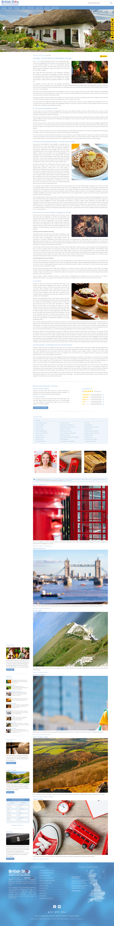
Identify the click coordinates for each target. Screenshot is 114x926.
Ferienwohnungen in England (78, 479)
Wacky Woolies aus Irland (91, 431)
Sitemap (54, 919)
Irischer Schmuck (64, 423)
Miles (8, 817)
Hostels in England (92, 479)
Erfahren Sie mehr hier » (18, 825)
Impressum (80, 919)
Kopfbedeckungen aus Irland (67, 427)
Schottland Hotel (43, 888)
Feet (8, 809)
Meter (20, 813)
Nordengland (95, 884)
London (100, 897)
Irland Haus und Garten (91, 439)
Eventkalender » (11, 763)
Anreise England (37, 611)
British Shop (42, 55)
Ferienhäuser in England (64, 479)
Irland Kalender (64, 439)
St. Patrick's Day (89, 435)
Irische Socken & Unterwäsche (68, 433)
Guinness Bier (39, 427)
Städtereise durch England (46, 898)
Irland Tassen (88, 429)
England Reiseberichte (39, 548)
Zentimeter (21, 809)
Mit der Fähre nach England (46, 878)
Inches (8, 804)
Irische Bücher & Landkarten (67, 441)
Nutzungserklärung (64, 919)
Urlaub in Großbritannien (40, 484)
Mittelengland (97, 890)
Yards (8, 813)
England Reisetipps (38, 799)
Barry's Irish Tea (40, 435)
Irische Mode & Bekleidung (67, 425)
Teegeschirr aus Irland (90, 441)
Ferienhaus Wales (43, 885)
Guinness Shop (39, 429)
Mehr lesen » (10, 669)
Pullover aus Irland (65, 435)
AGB (58, 919)
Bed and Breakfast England (46, 873)
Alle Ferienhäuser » (76, 891)
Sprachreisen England (39, 675)
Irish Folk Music (88, 425)
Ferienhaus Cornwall (44, 875)
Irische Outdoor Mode (66, 431)
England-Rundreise (67, 480)
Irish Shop (37, 61)
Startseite (35, 55)
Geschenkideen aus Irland (91, 427)
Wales (91, 893)
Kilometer (21, 817)
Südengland (98, 901)
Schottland (92, 876)
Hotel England (43, 896)
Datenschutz (73, 919)
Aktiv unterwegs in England (40, 737)
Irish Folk (87, 423)
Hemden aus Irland (65, 429)
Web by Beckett (47, 919)
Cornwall (90, 899)
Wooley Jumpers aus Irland (92, 433)
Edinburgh (95, 880)
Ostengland (102, 893)
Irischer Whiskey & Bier (41, 431)
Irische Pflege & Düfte (41, 423)
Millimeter (21, 804)
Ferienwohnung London (45, 883)
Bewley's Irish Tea (40, 437)
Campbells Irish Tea (41, 441)
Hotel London (42, 890)
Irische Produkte (40, 425)
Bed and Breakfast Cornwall (46, 870)
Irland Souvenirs (89, 437)
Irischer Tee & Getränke (42, 433)
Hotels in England (53, 479)
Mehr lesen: (43, 546)
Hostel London (43, 893)
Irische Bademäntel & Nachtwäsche (69, 437)
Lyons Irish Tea (39, 439)
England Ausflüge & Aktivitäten (47, 880)
